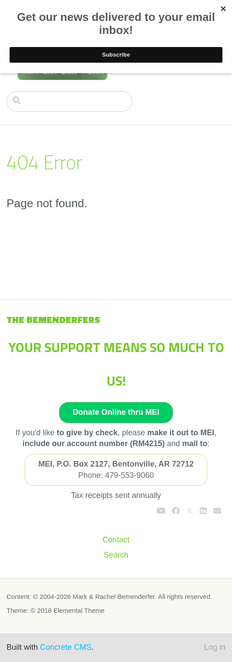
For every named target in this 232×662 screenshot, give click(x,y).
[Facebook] (176, 511)
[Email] (217, 511)
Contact (115, 539)
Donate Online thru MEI (116, 412)
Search (116, 555)
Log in (214, 647)
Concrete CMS (65, 647)
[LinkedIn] (203, 511)
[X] (189, 511)
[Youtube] (161, 511)
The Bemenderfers (53, 319)
